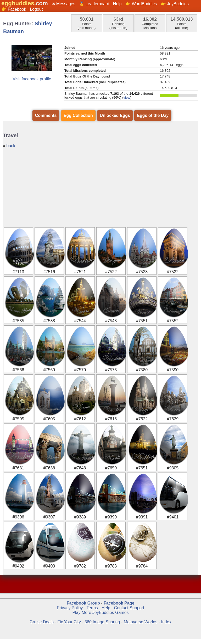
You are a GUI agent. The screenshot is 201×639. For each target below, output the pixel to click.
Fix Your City (69, 622)
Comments (46, 115)
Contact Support (129, 608)
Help (117, 4)
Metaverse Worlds (141, 622)
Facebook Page (119, 603)
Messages (65, 4)
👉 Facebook (13, 9)
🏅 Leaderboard (94, 4)
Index (166, 622)
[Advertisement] (100, 187)
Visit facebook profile (32, 79)
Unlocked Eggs (115, 115)
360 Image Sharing (103, 622)
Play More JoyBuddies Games (100, 612)
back (10, 146)
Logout (36, 9)
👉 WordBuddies (141, 4)
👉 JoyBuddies (175, 4)
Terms (92, 608)
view (126, 97)
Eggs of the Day (153, 115)
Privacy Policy (70, 608)
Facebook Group (83, 603)
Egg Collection (78, 115)
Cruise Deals (42, 622)
